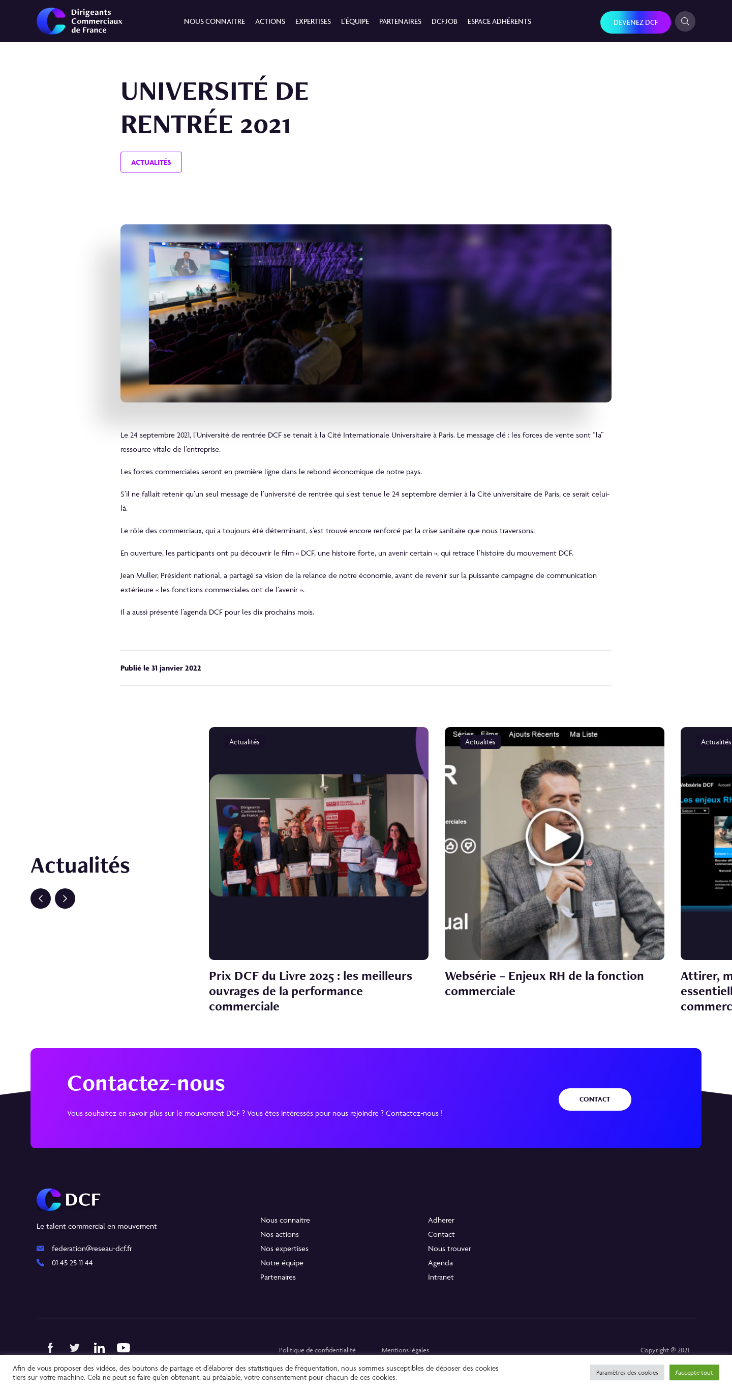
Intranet (441, 1277)
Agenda (440, 1262)
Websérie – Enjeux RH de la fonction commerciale (544, 983)
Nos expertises (284, 1248)
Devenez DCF (636, 22)
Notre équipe (281, 1262)
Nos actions (279, 1234)
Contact (595, 1099)
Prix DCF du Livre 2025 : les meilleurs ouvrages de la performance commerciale (310, 990)
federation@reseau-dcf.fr (92, 1248)
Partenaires (400, 21)
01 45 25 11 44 (72, 1262)
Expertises (313, 21)
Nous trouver (449, 1248)
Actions (270, 21)
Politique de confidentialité (317, 1350)
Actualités (151, 162)
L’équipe (355, 21)
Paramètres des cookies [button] (627, 1372)
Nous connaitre (214, 21)
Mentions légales (405, 1350)
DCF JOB (445, 21)
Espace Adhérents (499, 21)
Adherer (441, 1220)
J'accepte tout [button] (694, 1372)
